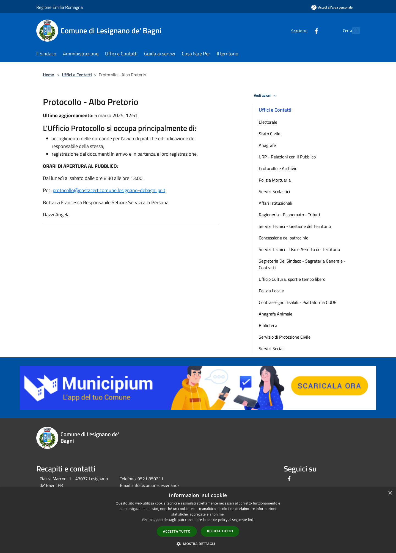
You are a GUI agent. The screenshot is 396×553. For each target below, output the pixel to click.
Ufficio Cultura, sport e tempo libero (292, 279)
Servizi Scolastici (274, 191)
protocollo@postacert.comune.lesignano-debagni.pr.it (109, 190)
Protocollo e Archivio (278, 168)
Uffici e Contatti (77, 74)
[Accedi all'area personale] (332, 7)
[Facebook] (304, 30)
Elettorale (268, 122)
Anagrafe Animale (275, 314)
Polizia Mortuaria (275, 180)
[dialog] (198, 520)
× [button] (390, 493)
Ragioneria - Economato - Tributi (289, 214)
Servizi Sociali (272, 348)
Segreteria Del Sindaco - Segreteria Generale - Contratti (302, 264)
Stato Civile (269, 133)
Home (48, 74)
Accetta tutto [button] (177, 531)
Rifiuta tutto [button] (220, 531)
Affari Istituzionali (275, 203)
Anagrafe (267, 145)
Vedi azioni (266, 95)
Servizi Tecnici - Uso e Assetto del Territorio (299, 249)
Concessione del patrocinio (283, 237)
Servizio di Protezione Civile (284, 337)
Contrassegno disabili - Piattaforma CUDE (297, 302)
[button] (198, 543)
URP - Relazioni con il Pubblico (287, 156)
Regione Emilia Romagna (59, 7)
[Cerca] (353, 30)
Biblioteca (268, 325)
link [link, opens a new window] (251, 519)
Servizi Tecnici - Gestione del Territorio (295, 226)
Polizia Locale (271, 290)
